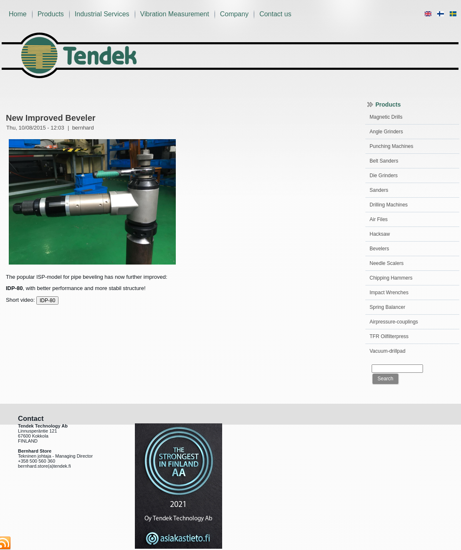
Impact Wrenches (389, 292)
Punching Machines (391, 146)
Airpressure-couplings (394, 322)
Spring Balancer (387, 307)
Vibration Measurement (174, 14)
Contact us (275, 14)
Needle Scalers (386, 263)
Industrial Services (102, 14)
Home (18, 14)
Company (234, 14)
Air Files (379, 219)
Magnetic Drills (386, 117)
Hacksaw (380, 234)
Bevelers (379, 249)
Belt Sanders (384, 161)
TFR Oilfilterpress (389, 336)
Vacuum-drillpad (387, 351)
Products (51, 14)
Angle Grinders (386, 132)
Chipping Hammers (391, 278)
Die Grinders (384, 175)
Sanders (379, 190)
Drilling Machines (389, 205)
